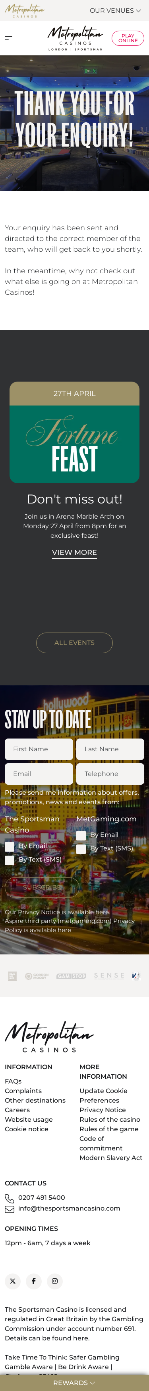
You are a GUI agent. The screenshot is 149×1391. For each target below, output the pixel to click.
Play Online (128, 38)
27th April (75, 393)
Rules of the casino (109, 1119)
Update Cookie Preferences (103, 1095)
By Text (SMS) (33, 860)
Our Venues (116, 10)
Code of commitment (101, 1143)
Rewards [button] (74, 1383)
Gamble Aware (29, 1367)
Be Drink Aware (83, 1367)
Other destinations (35, 1100)
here (102, 912)
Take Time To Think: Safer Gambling (62, 1357)
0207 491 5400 (41, 1197)
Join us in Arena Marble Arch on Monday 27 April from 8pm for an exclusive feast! (74, 526)
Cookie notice (26, 1129)
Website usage (29, 1119)
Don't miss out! (74, 499)
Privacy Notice (102, 1110)
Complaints (23, 1091)
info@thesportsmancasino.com (69, 1208)
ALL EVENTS (74, 643)
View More (74, 552)
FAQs (13, 1081)
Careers (17, 1110)
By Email (26, 846)
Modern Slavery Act (111, 1158)
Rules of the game (109, 1129)
